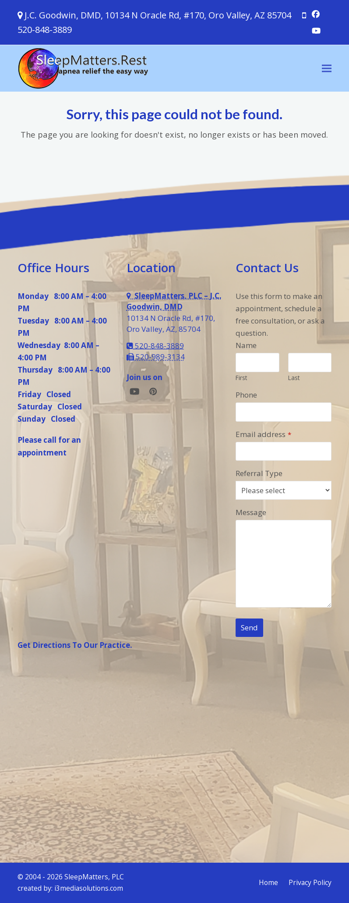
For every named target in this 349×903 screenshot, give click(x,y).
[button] (326, 68)
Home (268, 882)
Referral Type (259, 473)
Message (251, 512)
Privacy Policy (310, 882)
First (241, 377)
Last (294, 377)
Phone (246, 395)
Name (246, 345)
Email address (263, 434)
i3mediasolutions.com (88, 888)
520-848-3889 (45, 30)
